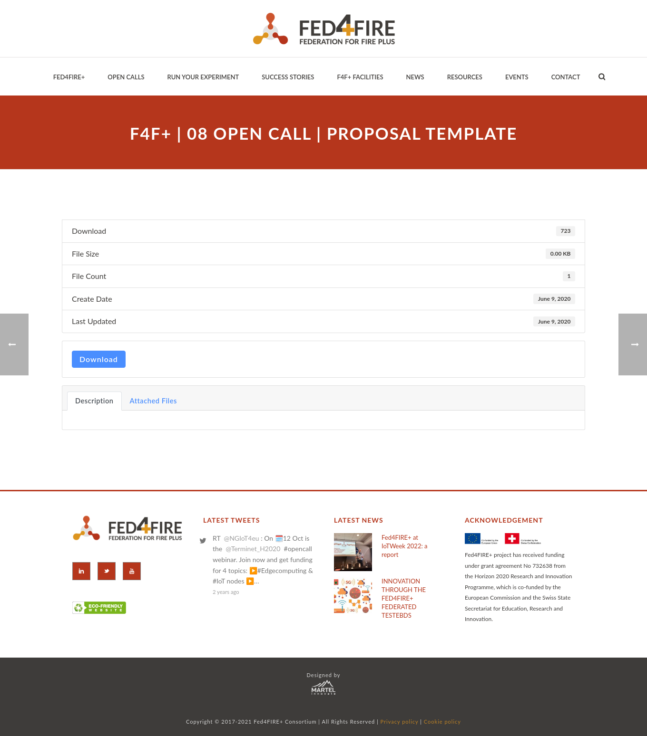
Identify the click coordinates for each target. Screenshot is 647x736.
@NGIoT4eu (241, 538)
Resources (464, 77)
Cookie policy (442, 721)
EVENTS (517, 77)
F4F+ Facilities (360, 77)
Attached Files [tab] (153, 401)
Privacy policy (400, 721)
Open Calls (126, 77)
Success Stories (288, 77)
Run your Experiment (203, 77)
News (415, 77)
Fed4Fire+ (69, 77)
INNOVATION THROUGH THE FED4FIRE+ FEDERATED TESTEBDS (404, 598)
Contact (565, 77)
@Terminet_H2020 (252, 549)
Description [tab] (94, 401)
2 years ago (226, 592)
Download (98, 358)
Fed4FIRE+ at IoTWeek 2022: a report (404, 546)
